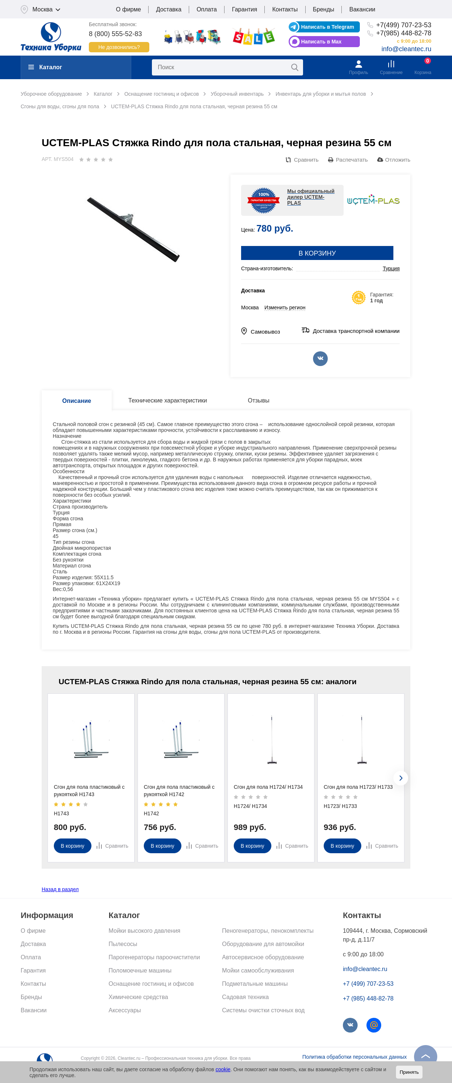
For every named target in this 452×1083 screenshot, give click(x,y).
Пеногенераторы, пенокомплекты (267, 931)
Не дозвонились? (119, 47)
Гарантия (244, 9)
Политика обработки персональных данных (354, 1057)
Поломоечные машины (140, 970)
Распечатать (352, 160)
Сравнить (306, 160)
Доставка (168, 9)
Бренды (323, 9)
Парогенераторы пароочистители (154, 957)
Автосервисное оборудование (263, 957)
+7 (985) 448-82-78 (368, 998)
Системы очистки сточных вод (263, 1010)
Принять (409, 1072)
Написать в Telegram (327, 27)
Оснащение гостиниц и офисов (151, 984)
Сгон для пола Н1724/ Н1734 (268, 787)
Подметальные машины (255, 984)
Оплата (207, 9)
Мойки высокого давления (145, 931)
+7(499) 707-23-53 (403, 25)
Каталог (45, 67)
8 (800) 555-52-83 (115, 34)
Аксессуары (125, 1010)
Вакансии (362, 9)
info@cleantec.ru (406, 49)
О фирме (128, 9)
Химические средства (138, 997)
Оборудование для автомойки (263, 944)
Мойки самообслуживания (258, 970)
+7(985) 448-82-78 (403, 33)
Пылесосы (123, 944)
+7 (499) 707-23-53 (368, 984)
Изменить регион (284, 307)
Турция (391, 268)
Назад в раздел (60, 889)
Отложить (397, 160)
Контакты (285, 9)
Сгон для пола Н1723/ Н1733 (358, 787)
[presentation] (400, 778)
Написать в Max (321, 42)
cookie (223, 1069)
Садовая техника (245, 997)
